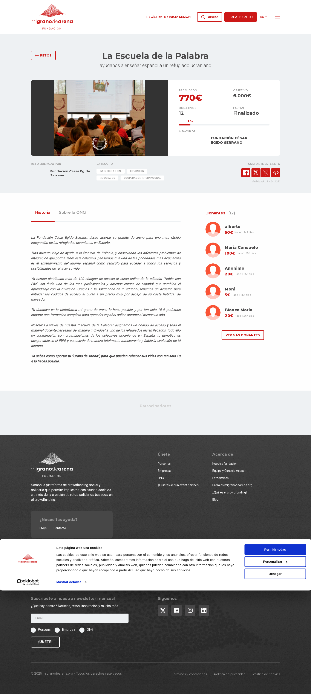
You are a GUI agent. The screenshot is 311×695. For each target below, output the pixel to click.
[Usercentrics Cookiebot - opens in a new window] (28, 686)
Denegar (275, 678)
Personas (164, 464)
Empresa (68, 631)
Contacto (60, 529)
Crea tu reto (240, 17)
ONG (161, 479)
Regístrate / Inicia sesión (168, 17)
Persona (44, 631)
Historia (42, 214)
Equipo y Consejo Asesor (229, 472)
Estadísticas (220, 479)
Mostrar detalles (68, 686)
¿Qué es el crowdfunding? (229, 493)
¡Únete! (45, 643)
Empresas (165, 472)
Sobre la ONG (72, 214)
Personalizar (275, 666)
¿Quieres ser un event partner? (178, 486)
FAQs (43, 529)
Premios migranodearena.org (232, 486)
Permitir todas (275, 654)
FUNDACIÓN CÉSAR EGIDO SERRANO (229, 141)
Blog (215, 500)
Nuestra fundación (224, 464)
